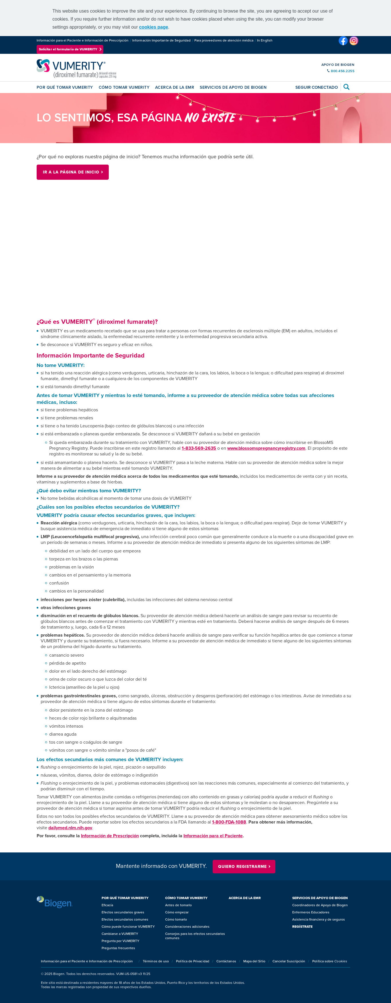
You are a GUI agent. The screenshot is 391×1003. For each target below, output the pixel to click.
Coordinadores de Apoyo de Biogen (320, 905)
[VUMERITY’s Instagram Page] (353, 45)
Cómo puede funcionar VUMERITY (128, 927)
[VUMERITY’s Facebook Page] (344, 45)
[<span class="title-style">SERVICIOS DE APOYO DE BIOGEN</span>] (322, 898)
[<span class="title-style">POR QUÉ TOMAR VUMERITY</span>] (132, 898)
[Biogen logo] (55, 902)
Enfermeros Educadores (310, 912)
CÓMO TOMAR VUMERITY (124, 87)
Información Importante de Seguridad (161, 40)
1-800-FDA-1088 (229, 822)
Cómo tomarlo (176, 919)
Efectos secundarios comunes (125, 919)
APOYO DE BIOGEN (338, 64)
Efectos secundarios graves (123, 912)
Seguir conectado (316, 87)
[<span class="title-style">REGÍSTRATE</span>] (322, 927)
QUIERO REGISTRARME (242, 867)
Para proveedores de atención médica (223, 40)
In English (264, 40)
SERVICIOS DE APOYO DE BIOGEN (233, 87)
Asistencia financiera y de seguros (318, 919)
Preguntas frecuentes (118, 948)
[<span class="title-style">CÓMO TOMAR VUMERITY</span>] (195, 898)
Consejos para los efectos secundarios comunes (195, 936)
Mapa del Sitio (254, 961)
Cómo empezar (177, 912)
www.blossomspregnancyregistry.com (266, 448)
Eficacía (107, 905)
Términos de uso (156, 961)
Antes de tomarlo (178, 905)
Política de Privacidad (192, 961)
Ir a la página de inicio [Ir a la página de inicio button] (71, 172)
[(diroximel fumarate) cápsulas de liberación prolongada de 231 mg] (76, 68)
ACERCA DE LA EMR (174, 87)
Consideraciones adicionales (187, 927)
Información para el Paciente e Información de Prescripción (83, 40)
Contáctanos (226, 961)
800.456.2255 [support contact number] (342, 71)
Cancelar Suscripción (288, 961)
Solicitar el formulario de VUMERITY (68, 49)
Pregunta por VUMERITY (120, 941)
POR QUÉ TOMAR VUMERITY (65, 87)
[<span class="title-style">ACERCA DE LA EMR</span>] (259, 898)
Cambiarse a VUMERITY (120, 934)
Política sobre (329, 961)
